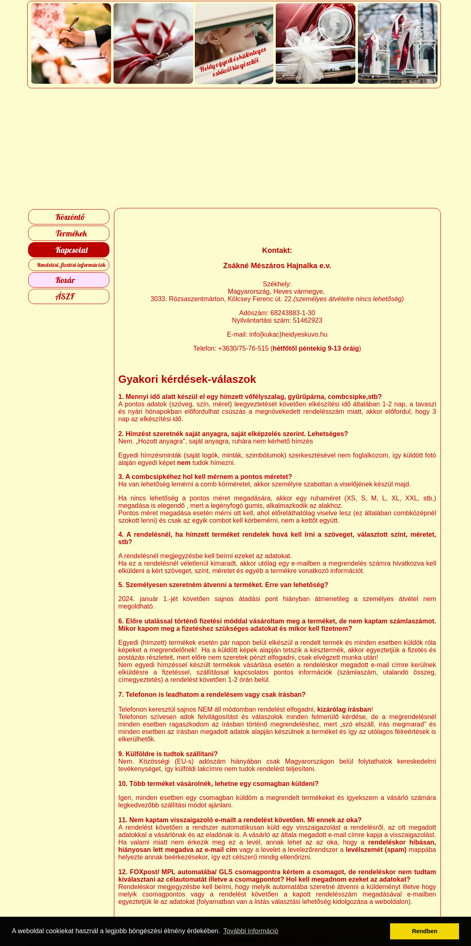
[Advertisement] (235, 148)
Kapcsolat (71, 250)
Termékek (71, 233)
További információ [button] (250, 930)
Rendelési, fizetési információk (71, 265)
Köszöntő (70, 217)
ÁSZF (64, 296)
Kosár (65, 280)
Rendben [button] (425, 931)
